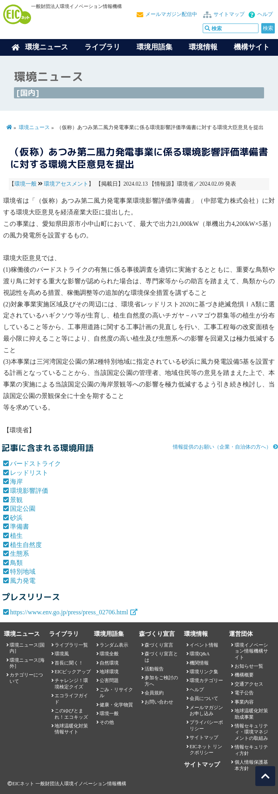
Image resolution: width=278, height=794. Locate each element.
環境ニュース (34, 127)
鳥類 (16, 562)
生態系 (19, 553)
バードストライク (35, 463)
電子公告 (244, 693)
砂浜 (16, 517)
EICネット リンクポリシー (206, 749)
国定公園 (22, 508)
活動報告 (154, 669)
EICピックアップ (73, 671)
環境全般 (109, 654)
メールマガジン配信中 (171, 14)
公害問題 (109, 680)
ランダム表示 (114, 645)
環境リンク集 (204, 671)
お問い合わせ (159, 702)
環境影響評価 (29, 490)
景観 (16, 499)
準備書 (19, 526)
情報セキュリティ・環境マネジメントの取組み (251, 732)
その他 (107, 722)
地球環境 (109, 671)
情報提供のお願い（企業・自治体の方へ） (222, 447)
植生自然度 (26, 544)
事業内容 (244, 702)
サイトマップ (229, 14)
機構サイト (252, 47)
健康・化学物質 (116, 705)
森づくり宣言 (159, 645)
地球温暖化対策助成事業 (251, 714)
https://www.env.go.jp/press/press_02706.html (69, 612)
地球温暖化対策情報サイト (71, 729)
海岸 (16, 481)
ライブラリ (102, 47)
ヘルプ (265, 14)
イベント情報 (204, 645)
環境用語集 (154, 47)
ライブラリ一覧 (71, 645)
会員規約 (154, 693)
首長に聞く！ (69, 663)
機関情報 (199, 663)
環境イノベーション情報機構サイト (251, 651)
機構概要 (244, 675)
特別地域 (22, 571)
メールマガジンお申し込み (206, 710)
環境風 (62, 654)
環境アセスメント (66, 184)
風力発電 (22, 580)
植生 (16, 535)
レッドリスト (29, 472)
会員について (204, 698)
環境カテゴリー (206, 680)
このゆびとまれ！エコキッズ (71, 714)
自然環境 (109, 663)
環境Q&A (199, 654)
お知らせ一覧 (249, 666)
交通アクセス (249, 684)
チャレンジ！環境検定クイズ (71, 683)
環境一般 (25, 184)
